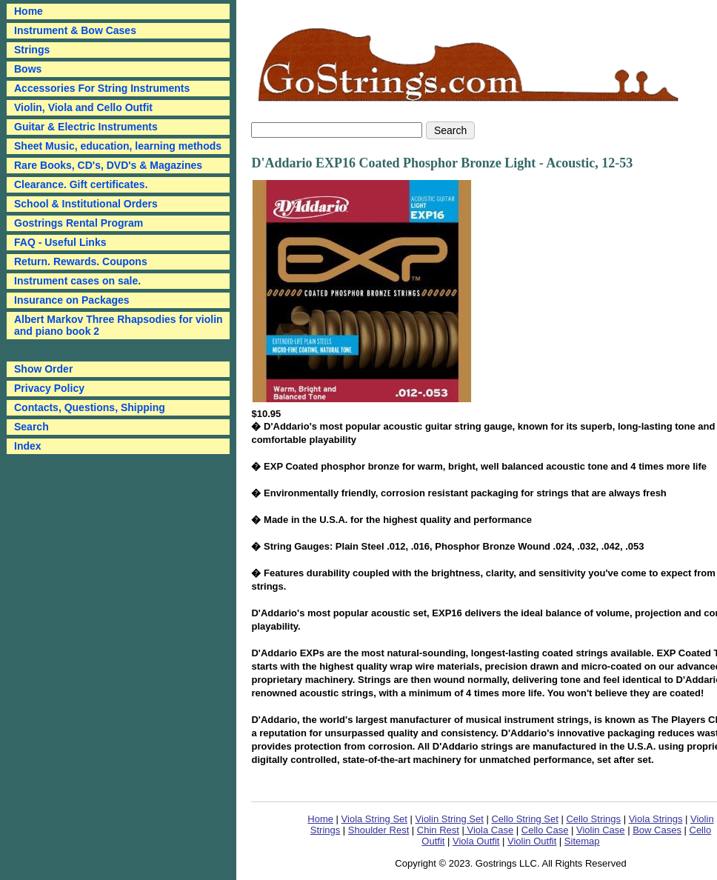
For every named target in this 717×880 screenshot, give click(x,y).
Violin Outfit (531, 841)
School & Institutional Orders (86, 204)
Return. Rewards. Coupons (80, 261)
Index (27, 446)
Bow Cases (657, 830)
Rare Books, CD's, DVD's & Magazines (108, 165)
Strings (32, 50)
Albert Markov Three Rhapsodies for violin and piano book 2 (118, 325)
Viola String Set (374, 818)
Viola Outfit (476, 841)
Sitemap (582, 841)
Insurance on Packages (72, 300)
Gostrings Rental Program (78, 223)
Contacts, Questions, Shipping (89, 407)
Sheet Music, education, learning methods (117, 146)
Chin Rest (438, 830)
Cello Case (545, 830)
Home (320, 818)
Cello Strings (593, 818)
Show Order (43, 369)
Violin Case (600, 830)
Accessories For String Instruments (102, 88)
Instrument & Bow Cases (75, 30)
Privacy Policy (49, 388)
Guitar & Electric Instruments (86, 127)
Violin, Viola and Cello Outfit (83, 107)
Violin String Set (450, 818)
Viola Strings (656, 818)
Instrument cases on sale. (77, 281)
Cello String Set (524, 818)
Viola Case (488, 830)
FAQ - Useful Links (60, 242)
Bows (27, 69)
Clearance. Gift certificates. (81, 184)
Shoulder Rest (378, 830)
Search (31, 427)
